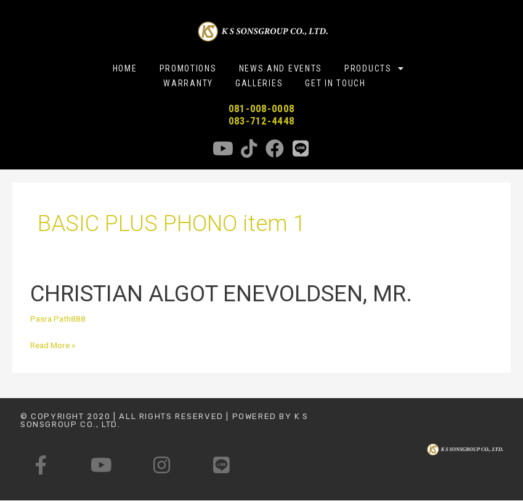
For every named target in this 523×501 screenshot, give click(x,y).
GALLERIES (259, 83)
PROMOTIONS (188, 68)
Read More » (52, 344)
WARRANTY (188, 83)
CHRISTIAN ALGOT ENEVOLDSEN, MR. (221, 293)
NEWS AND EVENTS (281, 68)
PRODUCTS (374, 68)
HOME (125, 68)
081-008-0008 (262, 109)
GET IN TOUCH (335, 83)
